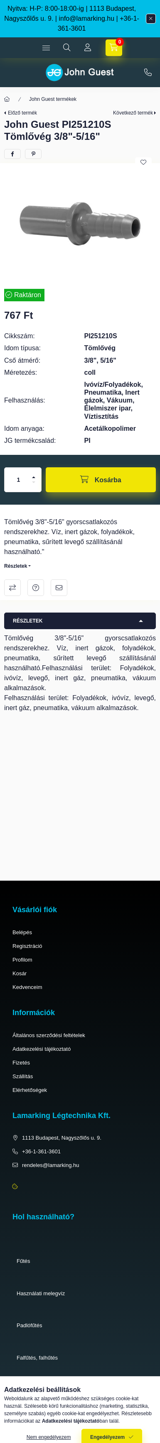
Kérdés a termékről (35, 587)
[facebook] (12, 154)
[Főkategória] (7, 99)
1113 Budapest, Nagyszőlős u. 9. (61, 1138)
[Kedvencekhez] (143, 162)
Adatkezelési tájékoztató (41, 1049)
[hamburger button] (46, 47)
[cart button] (114, 47)
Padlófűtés (29, 1325)
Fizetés (21, 1063)
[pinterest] (33, 154)
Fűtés (23, 1261)
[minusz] (33, 482)
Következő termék (133, 113)
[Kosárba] (101, 479)
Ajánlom (59, 587)
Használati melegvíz (41, 1293)
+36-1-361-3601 (148, 72)
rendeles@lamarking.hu (50, 1165)
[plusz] (33, 477)
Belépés (22, 932)
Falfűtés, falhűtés (37, 1358)
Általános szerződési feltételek (48, 1035)
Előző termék (22, 113)
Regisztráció (27, 946)
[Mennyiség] (18, 480)
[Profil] (87, 47)
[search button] (67, 47)
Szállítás (22, 1076)
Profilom (22, 960)
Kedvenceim (27, 987)
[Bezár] (151, 19)
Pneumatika (31, 1390)
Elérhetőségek (29, 1090)
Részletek (15, 566)
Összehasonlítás (12, 587)
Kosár (19, 973)
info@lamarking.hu (86, 18)
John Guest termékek (52, 99)
